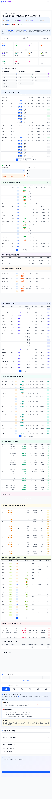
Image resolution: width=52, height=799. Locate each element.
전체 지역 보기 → (26, 680)
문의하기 (26, 771)
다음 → (29, 159)
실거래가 (6, 13)
